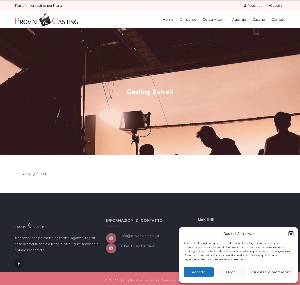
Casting (258, 19)
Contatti (278, 19)
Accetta (198, 272)
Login (275, 6)
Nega (231, 272)
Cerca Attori (215, 19)
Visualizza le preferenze (270, 272)
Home (168, 19)
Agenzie (239, 19)
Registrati (253, 6)
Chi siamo (188, 19)
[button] (291, 233)
